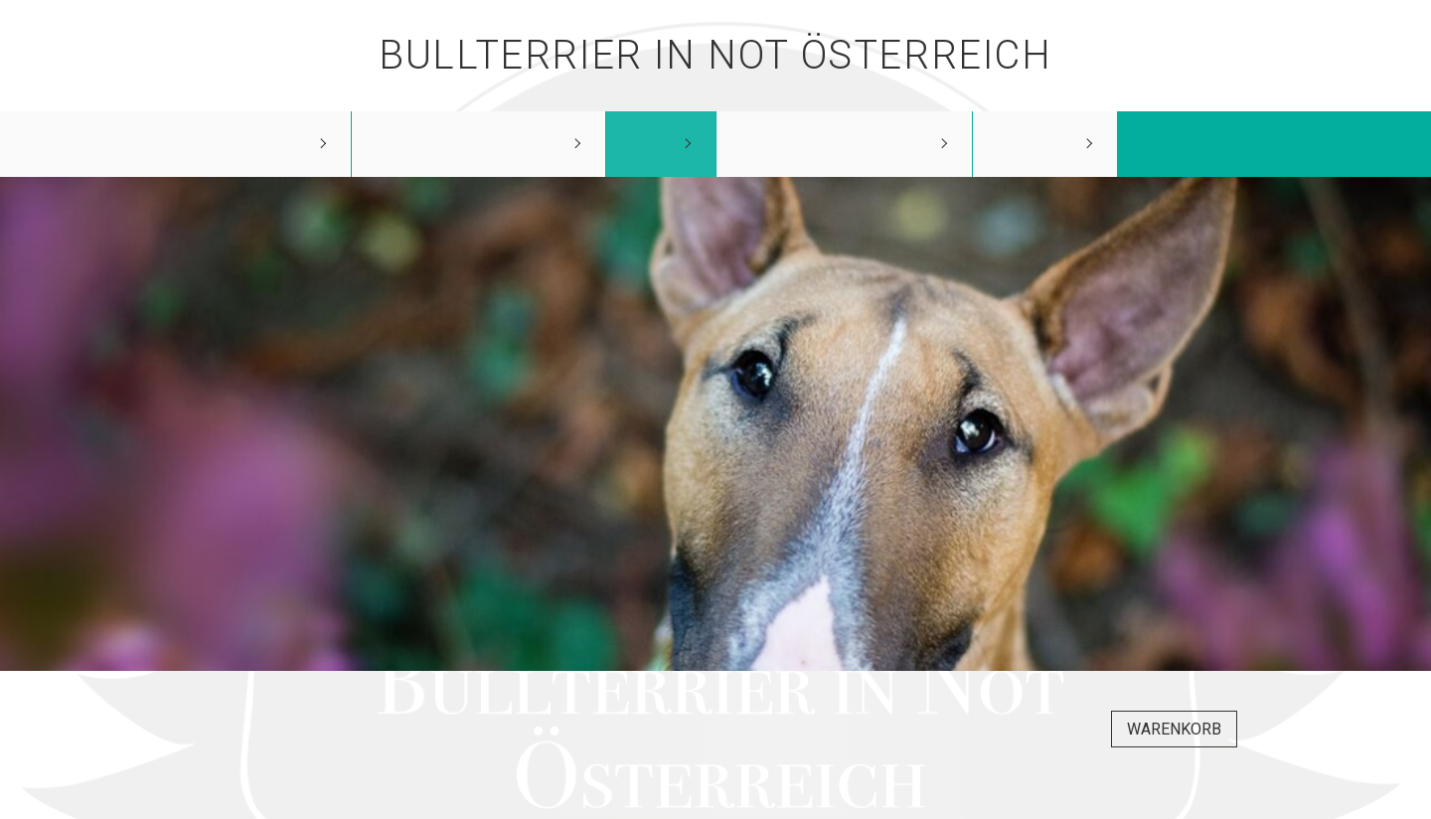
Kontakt (1040, 143)
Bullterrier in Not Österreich (715, 55)
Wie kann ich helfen (838, 143)
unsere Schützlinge (473, 143)
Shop (655, 143)
